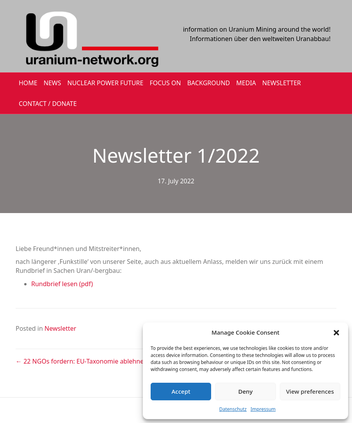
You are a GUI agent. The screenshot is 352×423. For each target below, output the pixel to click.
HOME (28, 83)
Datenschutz (233, 409)
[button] (336, 333)
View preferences (310, 391)
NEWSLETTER (281, 83)
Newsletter (60, 328)
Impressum (263, 409)
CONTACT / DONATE (48, 103)
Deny (245, 391)
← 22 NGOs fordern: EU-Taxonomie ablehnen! (82, 361)
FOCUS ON (165, 83)
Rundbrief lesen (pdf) (62, 284)
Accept (181, 391)
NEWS (52, 83)
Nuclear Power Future (106, 83)
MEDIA (246, 83)
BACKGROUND (208, 83)
